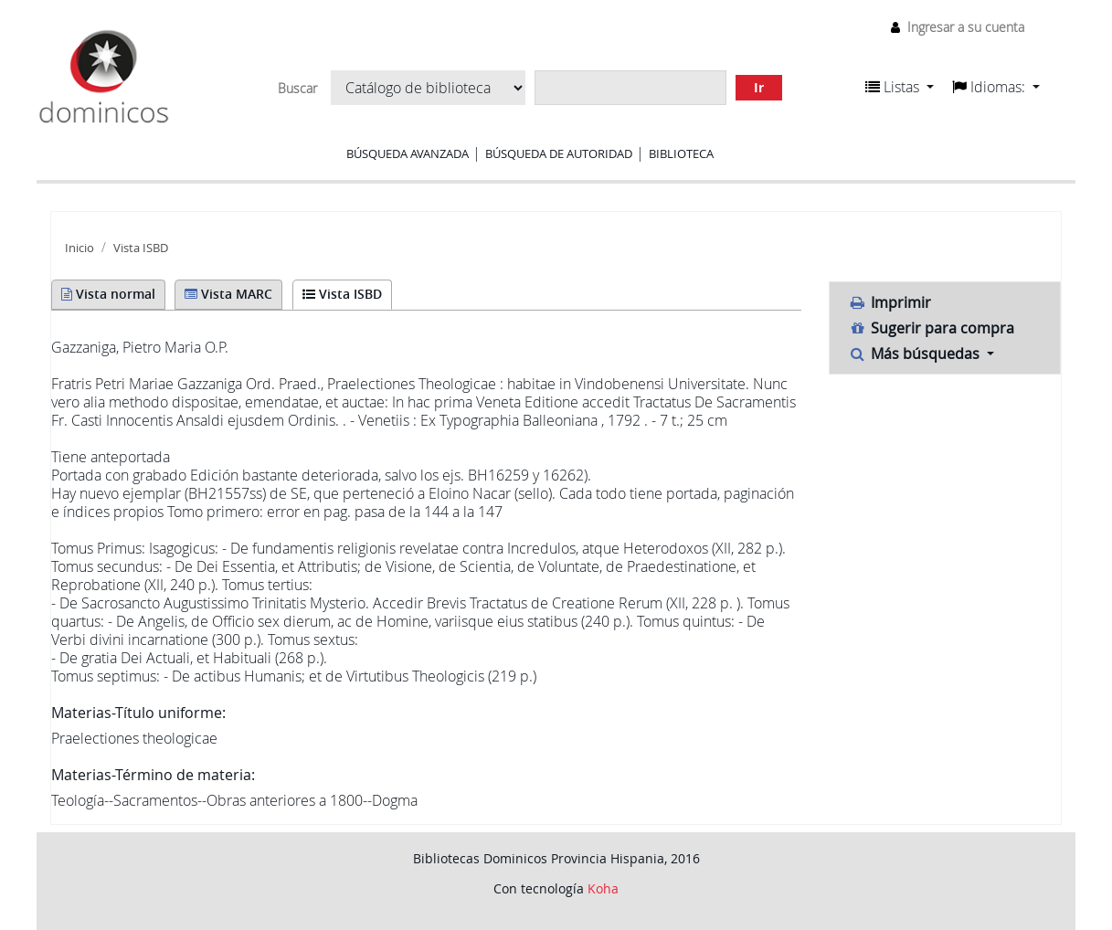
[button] (899, 86)
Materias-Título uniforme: (138, 712)
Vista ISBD (140, 248)
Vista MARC (228, 293)
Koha (603, 888)
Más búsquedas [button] (915, 353)
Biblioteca (681, 153)
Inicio (79, 248)
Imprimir (889, 302)
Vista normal (108, 293)
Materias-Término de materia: (153, 775)
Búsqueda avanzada (407, 153)
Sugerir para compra (931, 328)
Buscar (297, 88)
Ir (759, 87)
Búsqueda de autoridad (558, 153)
